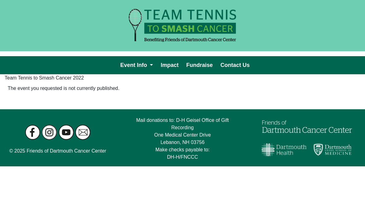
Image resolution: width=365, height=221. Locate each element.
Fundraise (200, 64)
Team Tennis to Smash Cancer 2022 (44, 77)
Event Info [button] (134, 65)
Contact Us (236, 64)
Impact (171, 64)
